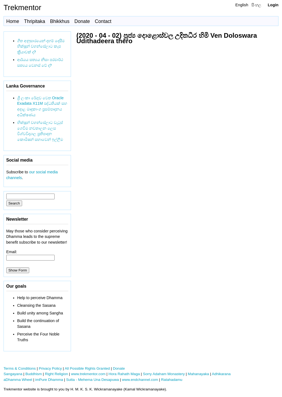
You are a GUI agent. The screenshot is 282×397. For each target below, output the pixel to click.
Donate (82, 21)
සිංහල (256, 5)
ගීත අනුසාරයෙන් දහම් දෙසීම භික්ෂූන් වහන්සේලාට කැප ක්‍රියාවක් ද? (41, 46)
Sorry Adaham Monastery (164, 374)
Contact (103, 21)
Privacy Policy (50, 368)
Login (273, 5)
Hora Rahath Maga (124, 374)
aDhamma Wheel (18, 380)
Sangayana (13, 374)
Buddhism (33, 374)
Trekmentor (22, 7)
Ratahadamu (171, 380)
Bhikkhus (59, 21)
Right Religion (56, 374)
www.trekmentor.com (88, 374)
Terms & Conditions (20, 368)
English (241, 5)
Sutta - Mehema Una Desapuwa (92, 380)
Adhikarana (221, 374)
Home (12, 21)
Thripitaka (34, 21)
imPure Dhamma (49, 380)
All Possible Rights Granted (87, 368)
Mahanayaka (198, 374)
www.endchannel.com (140, 380)
